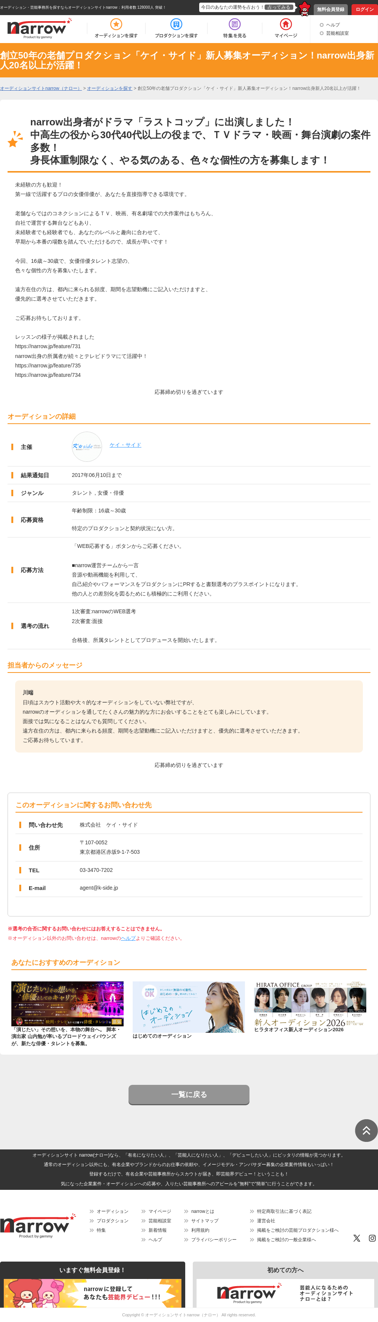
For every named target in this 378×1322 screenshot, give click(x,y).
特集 (101, 1230)
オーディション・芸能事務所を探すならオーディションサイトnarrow (59, 7)
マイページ (160, 1211)
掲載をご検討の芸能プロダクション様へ (298, 1230)
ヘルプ (333, 25)
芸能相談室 (337, 33)
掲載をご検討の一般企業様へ (286, 1239)
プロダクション (113, 1220)
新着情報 (158, 1230)
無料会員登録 (330, 9)
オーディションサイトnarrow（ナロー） (182, 1315)
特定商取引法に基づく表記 (284, 1211)
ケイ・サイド (125, 445)
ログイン (365, 9)
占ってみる (279, 7)
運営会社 (266, 1220)
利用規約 (200, 1230)
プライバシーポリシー (214, 1239)
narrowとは (202, 1211)
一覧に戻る (189, 1094)
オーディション (113, 1211)
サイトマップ (204, 1220)
